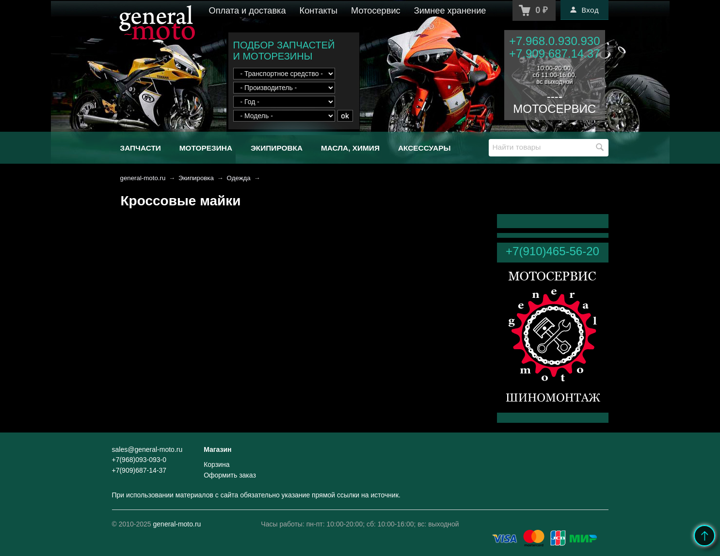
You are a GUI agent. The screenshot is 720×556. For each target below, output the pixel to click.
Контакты (319, 10)
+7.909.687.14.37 (554, 53)
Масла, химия (350, 148)
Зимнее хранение (450, 10)
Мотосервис (375, 10)
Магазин (217, 449)
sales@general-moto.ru (147, 449)
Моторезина (205, 148)
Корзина (216, 464)
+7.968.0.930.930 (554, 40)
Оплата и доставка (247, 10)
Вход (584, 10)
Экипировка (277, 148)
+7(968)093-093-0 (139, 459)
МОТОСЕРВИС (554, 108)
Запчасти (140, 148)
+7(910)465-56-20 (552, 251)
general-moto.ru (143, 178)
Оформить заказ (230, 475)
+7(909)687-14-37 (139, 470)
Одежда (239, 178)
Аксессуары (424, 148)
